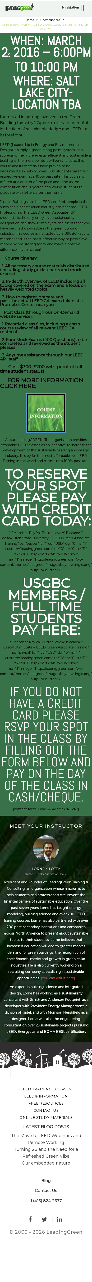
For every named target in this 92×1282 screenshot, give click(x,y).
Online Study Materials (46, 1117)
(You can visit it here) (58, 978)
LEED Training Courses (46, 1089)
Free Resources (46, 1103)
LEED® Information (46, 1096)
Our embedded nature (46, 1163)
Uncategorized (50, 20)
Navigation (70, 7)
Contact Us (46, 1110)
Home (30, 20)
